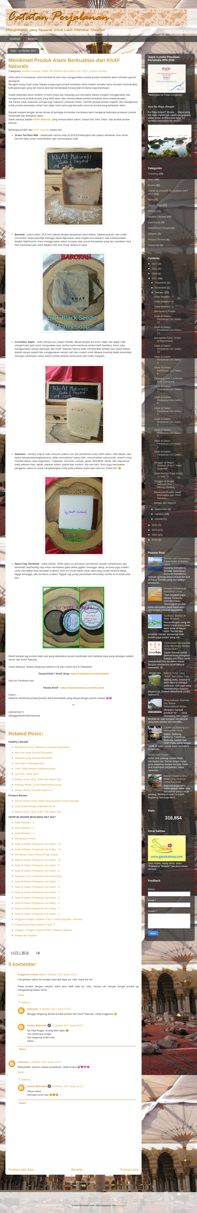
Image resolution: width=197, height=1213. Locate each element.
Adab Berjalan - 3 (24, 822)
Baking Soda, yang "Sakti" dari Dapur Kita (38, 779)
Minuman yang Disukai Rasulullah (34, 752)
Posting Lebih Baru (21, 1169)
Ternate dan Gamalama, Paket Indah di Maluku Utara (177, 561)
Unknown (32, 1008)
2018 (155, 273)
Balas (21, 995)
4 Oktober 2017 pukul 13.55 (61, 974)
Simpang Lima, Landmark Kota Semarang (38, 876)
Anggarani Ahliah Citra (31, 974)
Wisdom (152, 233)
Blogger (121, 1205)
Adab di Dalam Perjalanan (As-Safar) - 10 (38, 860)
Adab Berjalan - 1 (24, 833)
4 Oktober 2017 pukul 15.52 (55, 1008)
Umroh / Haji (155, 205)
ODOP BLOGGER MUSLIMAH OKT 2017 (65, 71)
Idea (150, 199)
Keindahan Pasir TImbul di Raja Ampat (36, 854)
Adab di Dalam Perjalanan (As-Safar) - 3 (37, 903)
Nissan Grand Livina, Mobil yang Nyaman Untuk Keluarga (47, 800)
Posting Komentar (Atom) (80, 1181)
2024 (155, 263)
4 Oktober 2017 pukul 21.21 (67, 1086)
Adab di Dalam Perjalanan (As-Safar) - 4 (37, 897)
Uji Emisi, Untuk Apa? (27, 773)
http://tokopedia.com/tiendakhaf (90, 673)
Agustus (160, 513)
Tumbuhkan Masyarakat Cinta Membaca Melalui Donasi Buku (177, 645)
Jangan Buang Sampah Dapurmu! (34, 790)
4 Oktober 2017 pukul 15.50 (45, 1062)
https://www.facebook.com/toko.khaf (82, 687)
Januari (159, 518)
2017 (155, 278)
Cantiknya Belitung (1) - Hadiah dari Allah (177, 729)
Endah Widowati (36, 1025)
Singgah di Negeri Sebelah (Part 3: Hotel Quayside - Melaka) (48, 919)
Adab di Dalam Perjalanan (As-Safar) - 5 (37, 892)
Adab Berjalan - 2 (24, 827)
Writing (152, 211)
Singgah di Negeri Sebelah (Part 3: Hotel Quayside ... (168, 465)
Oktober (159, 292)
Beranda (32, 38)
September (161, 509)
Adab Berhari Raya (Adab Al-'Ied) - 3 (35, 924)
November (161, 287)
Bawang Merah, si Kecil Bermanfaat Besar (38, 784)
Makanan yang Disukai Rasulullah (34, 758)
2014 (155, 534)
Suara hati (153, 245)
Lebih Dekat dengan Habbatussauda (35, 768)
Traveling (153, 173)
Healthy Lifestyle (31, 71)
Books (151, 185)
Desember (161, 282)
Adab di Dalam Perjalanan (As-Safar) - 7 (37, 881)
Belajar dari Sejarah (26, 935)
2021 (155, 268)
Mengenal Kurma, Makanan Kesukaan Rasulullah (42, 747)
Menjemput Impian (158, 754)
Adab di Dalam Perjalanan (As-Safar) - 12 (38, 844)
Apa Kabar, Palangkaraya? (30, 763)
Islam (151, 179)
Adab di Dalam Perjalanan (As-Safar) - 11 (38, 849)
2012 (155, 539)
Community (154, 222)
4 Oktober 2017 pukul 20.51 (67, 1025)
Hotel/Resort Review (159, 228)
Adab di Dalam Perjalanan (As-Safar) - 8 (37, 870)
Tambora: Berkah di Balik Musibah (174, 617)
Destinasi (15, 38)
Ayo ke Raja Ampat (161, 106)
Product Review (98, 71)
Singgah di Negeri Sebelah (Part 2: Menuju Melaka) (43, 930)
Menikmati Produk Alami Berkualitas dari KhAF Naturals (167, 495)
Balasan (26, 1002)
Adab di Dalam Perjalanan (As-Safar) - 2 (37, 908)
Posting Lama (129, 1169)
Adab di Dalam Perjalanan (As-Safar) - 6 (37, 886)
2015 (155, 529)
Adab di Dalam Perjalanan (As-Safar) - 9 (37, 865)
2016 (155, 525)
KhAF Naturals (41, 129)
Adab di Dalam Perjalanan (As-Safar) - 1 (37, 913)
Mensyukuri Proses (25, 838)
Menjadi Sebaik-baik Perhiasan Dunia (175, 590)
